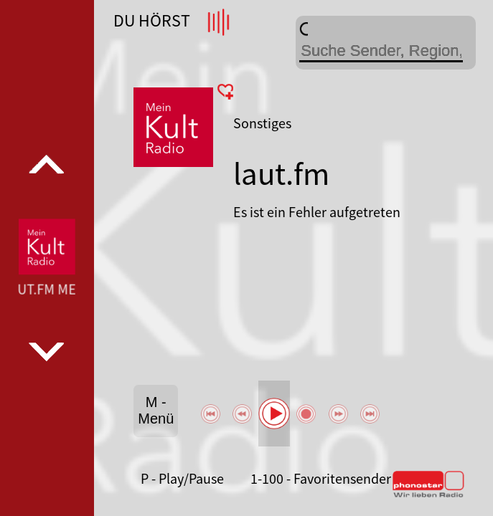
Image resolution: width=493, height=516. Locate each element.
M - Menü (156, 410)
